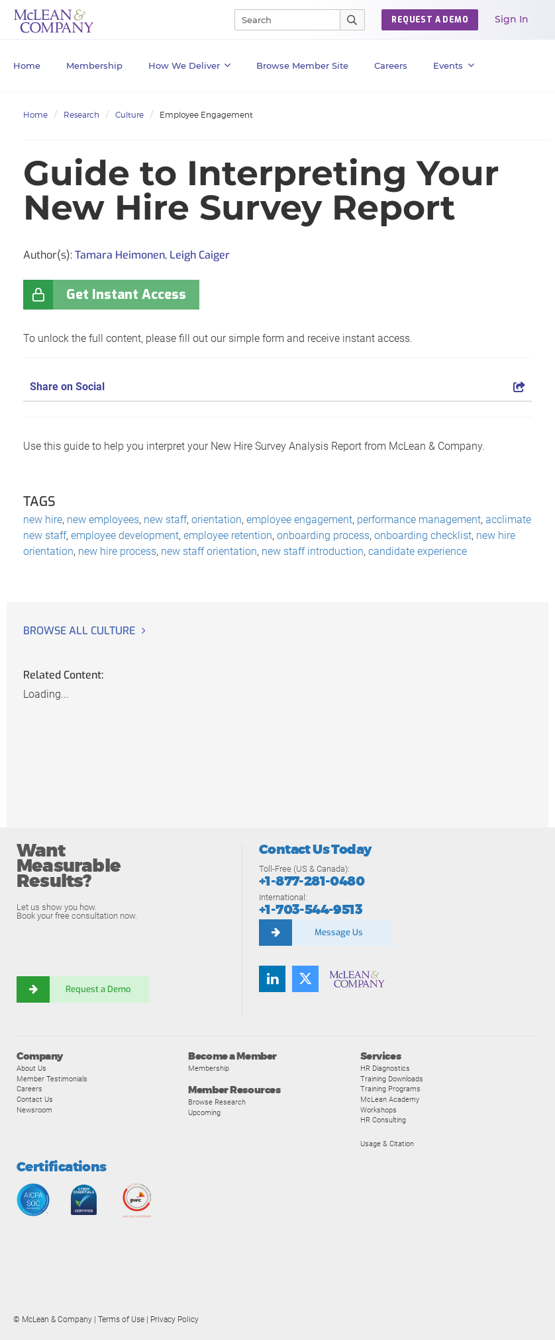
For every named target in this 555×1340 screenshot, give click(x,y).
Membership (94, 65)
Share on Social (277, 386)
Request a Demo (99, 989)
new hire (42, 519)
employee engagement (299, 519)
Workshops (378, 1109)
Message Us (339, 932)
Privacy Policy (174, 1319)
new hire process (117, 551)
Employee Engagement (206, 115)
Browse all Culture (79, 631)
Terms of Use (121, 1319)
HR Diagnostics (385, 1068)
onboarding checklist (423, 535)
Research (81, 115)
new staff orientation (209, 551)
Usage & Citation (387, 1143)
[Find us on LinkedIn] (272, 979)
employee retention (227, 535)
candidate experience (417, 551)
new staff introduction (313, 551)
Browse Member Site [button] (302, 65)
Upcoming (204, 1112)
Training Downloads (391, 1078)
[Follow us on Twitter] (305, 979)
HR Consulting (383, 1119)
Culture (129, 115)
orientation (216, 519)
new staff (165, 519)
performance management (419, 519)
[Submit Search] (352, 19)
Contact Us (35, 1099)
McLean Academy (389, 1099)
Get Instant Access (126, 295)
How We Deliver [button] (189, 65)
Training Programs (390, 1088)
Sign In (512, 19)
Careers (29, 1088)
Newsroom (34, 1109)
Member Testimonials (52, 1078)
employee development (125, 535)
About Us (31, 1068)
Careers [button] (390, 65)
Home (26, 65)
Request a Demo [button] (429, 20)
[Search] (281, 19)
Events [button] (453, 65)
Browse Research (217, 1102)
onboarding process (323, 535)
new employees (103, 519)
